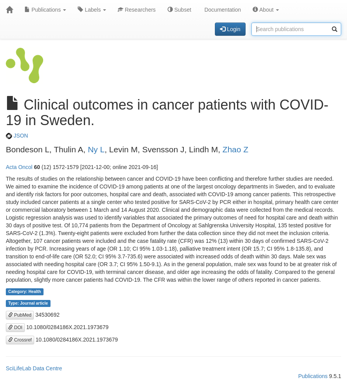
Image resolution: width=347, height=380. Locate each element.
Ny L (96, 149)
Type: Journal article (28, 303)
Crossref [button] (20, 340)
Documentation (222, 10)
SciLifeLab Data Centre (34, 368)
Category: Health (24, 291)
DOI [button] (15, 327)
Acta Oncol (19, 167)
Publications (45, 10)
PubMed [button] (19, 315)
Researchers (136, 10)
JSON (17, 135)
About (266, 10)
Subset (179, 10)
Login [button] (230, 29)
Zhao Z (236, 149)
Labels (92, 10)
